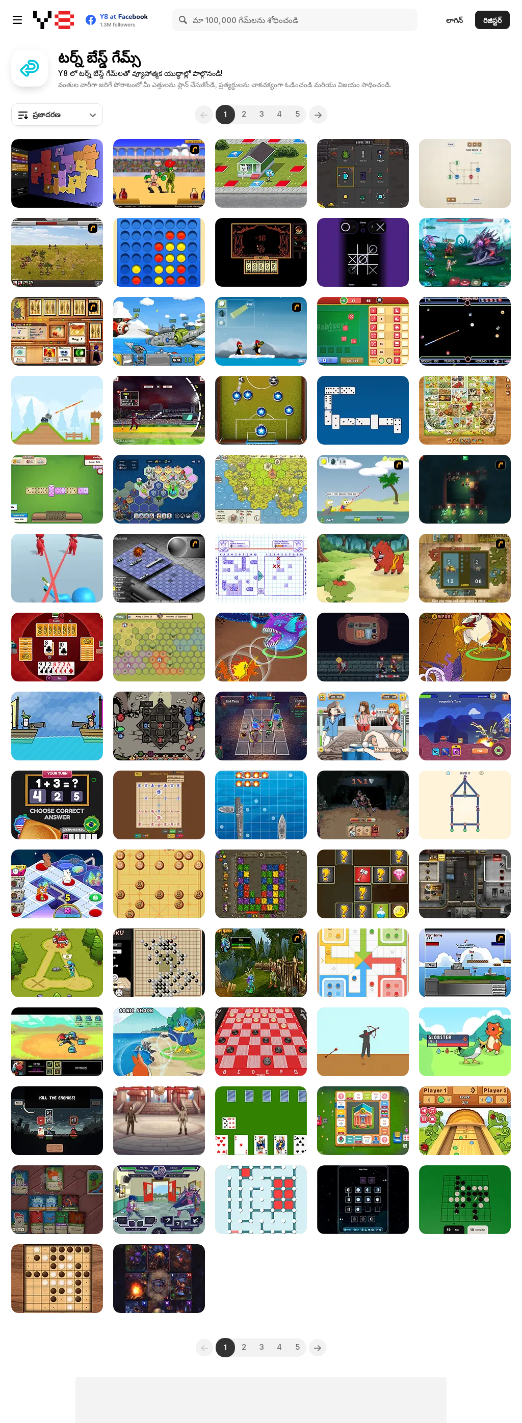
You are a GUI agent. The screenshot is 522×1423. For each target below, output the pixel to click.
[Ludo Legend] (363, 962)
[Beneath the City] (465, 489)
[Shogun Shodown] (57, 1120)
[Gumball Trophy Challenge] (261, 173)
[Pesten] (57, 647)
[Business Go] (363, 1120)
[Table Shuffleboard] (465, 1120)
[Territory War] (465, 962)
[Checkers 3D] (261, 1041)
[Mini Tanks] (57, 410)
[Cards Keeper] (159, 1278)
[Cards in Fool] (261, 1120)
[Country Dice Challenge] (57, 805)
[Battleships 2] (159, 568)
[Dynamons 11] (261, 647)
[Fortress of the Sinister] (261, 726)
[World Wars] (465, 568)
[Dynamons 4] (159, 1041)
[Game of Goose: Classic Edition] (465, 410)
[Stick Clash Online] (57, 962)
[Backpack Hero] (363, 647)
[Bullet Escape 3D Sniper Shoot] (57, 568)
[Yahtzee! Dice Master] (363, 331)
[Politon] (159, 489)
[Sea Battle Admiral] (261, 568)
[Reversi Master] (57, 1278)
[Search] (183, 20)
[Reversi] (465, 1199)
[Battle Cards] (363, 173)
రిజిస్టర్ (492, 20)
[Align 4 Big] (159, 252)
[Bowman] (363, 1041)
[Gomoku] (159, 962)
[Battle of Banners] (159, 647)
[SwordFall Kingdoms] (57, 252)
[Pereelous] (261, 252)
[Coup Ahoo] (57, 726)
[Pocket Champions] (261, 410)
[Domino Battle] (363, 410)
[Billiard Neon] (465, 331)
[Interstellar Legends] (465, 252)
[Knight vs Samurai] (363, 884)
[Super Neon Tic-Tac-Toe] (363, 252)
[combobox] (57, 114)
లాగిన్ (454, 20)
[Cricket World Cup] (159, 410)
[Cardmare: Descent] (363, 805)
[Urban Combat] (465, 884)
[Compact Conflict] (57, 173)
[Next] (323, 114)
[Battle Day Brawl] (159, 1199)
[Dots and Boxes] (261, 1199)
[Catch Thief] (465, 805)
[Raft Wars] (363, 489)
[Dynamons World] (363, 568)
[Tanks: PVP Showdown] (465, 726)
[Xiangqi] (159, 884)
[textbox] (57, 114)
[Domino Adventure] (57, 489)
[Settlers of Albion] (261, 489)
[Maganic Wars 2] (57, 331)
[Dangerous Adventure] (261, 884)
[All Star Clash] (57, 884)
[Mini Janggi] (159, 805)
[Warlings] (159, 331)
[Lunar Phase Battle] (363, 1199)
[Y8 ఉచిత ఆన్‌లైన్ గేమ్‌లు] (53, 20)
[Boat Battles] (261, 805)
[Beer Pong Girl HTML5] (363, 726)
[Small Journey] (57, 1041)
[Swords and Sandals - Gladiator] (159, 173)
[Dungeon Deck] (57, 1199)
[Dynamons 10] (465, 647)
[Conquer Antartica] (261, 331)
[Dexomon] (465, 1041)
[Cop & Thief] (465, 173)
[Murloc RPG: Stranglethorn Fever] (261, 962)
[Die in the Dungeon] (159, 726)
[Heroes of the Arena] (159, 1120)
